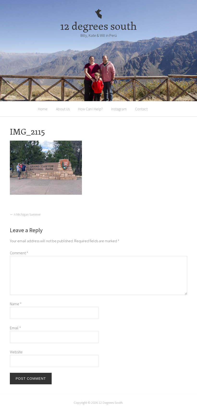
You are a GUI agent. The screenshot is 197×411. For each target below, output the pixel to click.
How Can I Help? (90, 108)
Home (43, 108)
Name (16, 303)
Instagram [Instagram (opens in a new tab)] (119, 108)
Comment (19, 252)
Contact (141, 108)
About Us (63, 108)
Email (15, 327)
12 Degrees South (110, 402)
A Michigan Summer (25, 214)
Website (16, 351)
